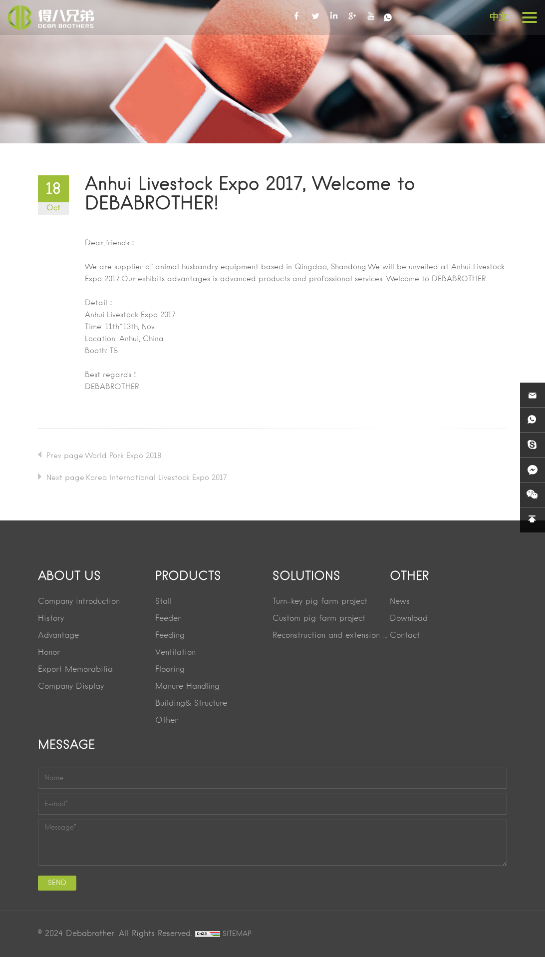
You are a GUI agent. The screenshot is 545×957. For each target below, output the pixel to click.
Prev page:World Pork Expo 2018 (103, 456)
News (400, 602)
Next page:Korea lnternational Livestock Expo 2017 (136, 478)
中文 (499, 17)
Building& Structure (191, 704)
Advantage (58, 636)
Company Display (71, 687)
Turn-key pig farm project (319, 602)
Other (166, 721)
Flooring (170, 670)
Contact (405, 636)
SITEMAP (237, 934)
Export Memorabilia (75, 670)
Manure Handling (187, 687)
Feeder (168, 619)
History (51, 619)
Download (409, 619)
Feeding (170, 636)
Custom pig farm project (318, 619)
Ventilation (175, 653)
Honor (49, 653)
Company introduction (79, 602)
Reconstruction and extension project (331, 636)
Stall (163, 602)
